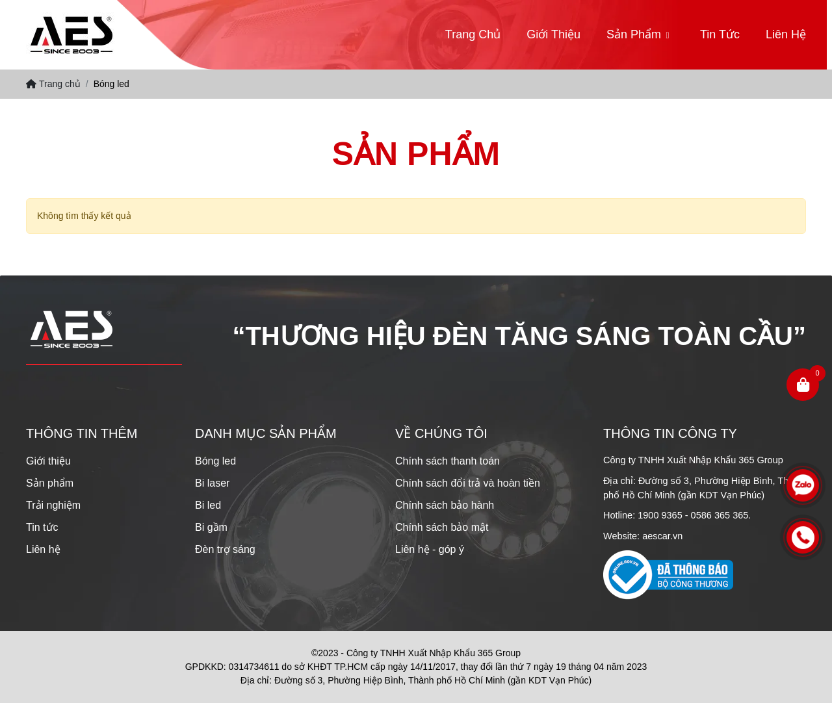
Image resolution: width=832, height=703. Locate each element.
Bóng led (215, 461)
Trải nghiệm (53, 505)
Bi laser (212, 483)
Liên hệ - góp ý (429, 549)
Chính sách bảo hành (444, 505)
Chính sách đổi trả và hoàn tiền (467, 483)
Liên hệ (786, 34)
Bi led (208, 505)
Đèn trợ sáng (225, 549)
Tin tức (720, 34)
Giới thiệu (553, 34)
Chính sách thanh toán (447, 461)
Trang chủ (472, 34)
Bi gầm (211, 527)
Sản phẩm (633, 34)
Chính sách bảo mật (441, 527)
